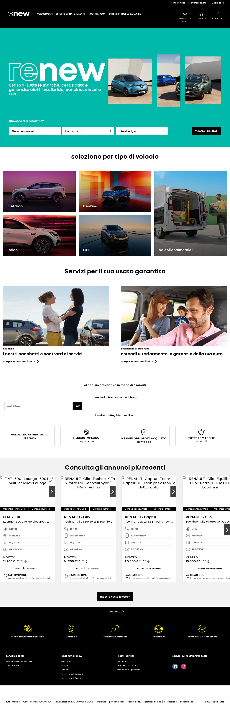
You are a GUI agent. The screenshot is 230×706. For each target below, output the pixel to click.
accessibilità (186, 701)
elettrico (65, 661)
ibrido (64, 665)
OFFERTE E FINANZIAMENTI (70, 14)
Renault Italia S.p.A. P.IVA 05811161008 (74, 701)
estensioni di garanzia (128, 669)
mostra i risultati (206, 131)
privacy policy (116, 701)
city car (65, 669)
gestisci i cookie (152, 702)
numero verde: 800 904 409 (37, 701)
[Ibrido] (39, 235)
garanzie (121, 661)
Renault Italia (178, 2)
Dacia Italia (218, 2)
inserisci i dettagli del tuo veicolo (115, 415)
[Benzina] (115, 191)
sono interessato (27, 568)
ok (78, 406)
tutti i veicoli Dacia (71, 678)
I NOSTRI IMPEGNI (97, 14)
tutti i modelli (13, 701)
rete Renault (12, 665)
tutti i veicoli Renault (72, 673)
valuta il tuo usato (126, 665)
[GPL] (115, 235)
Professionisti (198, 2)
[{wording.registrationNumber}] (38, 406)
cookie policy (134, 701)
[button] (27, 509)
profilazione (170, 701)
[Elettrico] (39, 191)
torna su (115, 611)
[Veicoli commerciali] (190, 213)
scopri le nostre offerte (19, 360)
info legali (101, 701)
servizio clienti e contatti (19, 661)
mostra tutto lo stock (115, 596)
